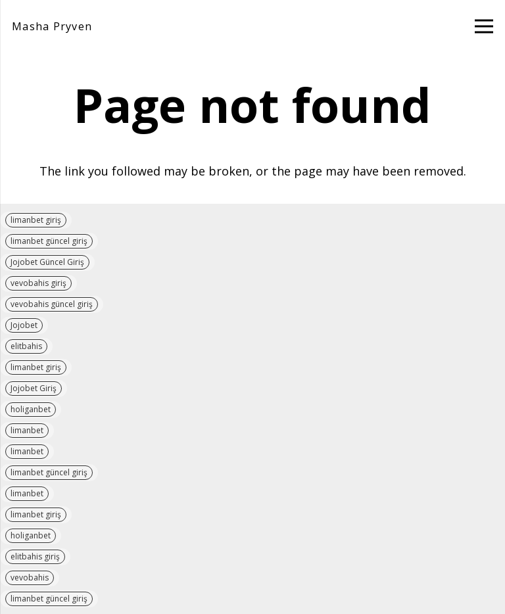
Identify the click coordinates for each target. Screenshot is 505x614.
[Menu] (484, 26)
